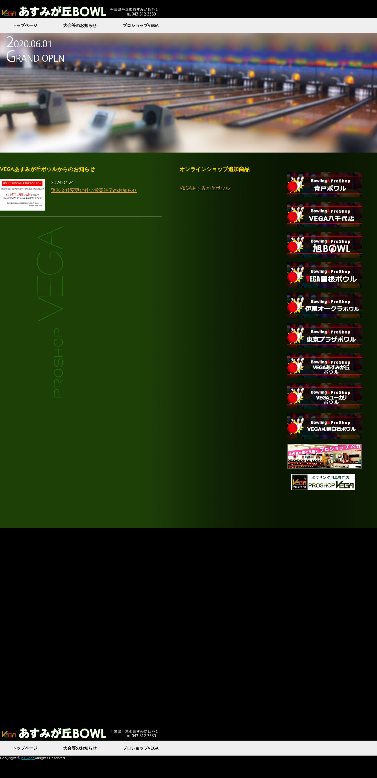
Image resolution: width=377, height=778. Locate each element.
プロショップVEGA (141, 25)
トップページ (24, 25)
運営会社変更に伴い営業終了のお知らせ (94, 190)
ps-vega (28, 758)
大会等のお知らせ (80, 25)
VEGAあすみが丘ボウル (205, 188)
